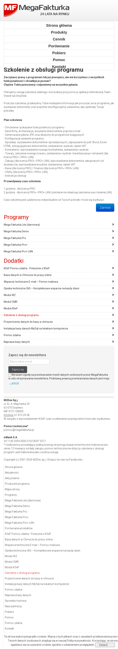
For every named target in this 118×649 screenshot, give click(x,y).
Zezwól (103, 644)
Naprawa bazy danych (17, 341)
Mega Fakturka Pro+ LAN (18, 251)
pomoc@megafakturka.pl (19, 429)
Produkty (59, 32)
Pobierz (59, 53)
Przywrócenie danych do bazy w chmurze (28, 321)
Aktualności (12, 472)
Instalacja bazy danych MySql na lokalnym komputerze (36, 328)
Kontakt (9, 628)
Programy (11, 494)
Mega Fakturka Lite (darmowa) (22, 224)
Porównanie (58, 46)
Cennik (59, 39)
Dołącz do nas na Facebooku (65, 459)
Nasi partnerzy (13, 606)
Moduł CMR (10, 301)
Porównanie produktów (19, 528)
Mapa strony (12, 489)
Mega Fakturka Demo (16, 231)
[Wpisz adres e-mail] (28, 361)
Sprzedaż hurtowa (15, 600)
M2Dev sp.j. (39, 459)
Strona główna (59, 25)
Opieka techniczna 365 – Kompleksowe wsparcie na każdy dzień (41, 288)
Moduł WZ (10, 295)
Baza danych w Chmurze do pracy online (28, 275)
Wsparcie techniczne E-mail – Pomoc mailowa (31, 281)
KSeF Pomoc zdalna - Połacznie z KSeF (27, 268)
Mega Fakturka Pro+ (15, 244)
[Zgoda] (9, 375)
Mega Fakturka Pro (15, 238)
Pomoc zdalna (12, 335)
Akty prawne (12, 478)
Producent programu (17, 483)
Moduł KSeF (11, 308)
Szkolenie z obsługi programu (21, 315)
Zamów (105, 207)
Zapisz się (18, 369)
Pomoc (59, 60)
